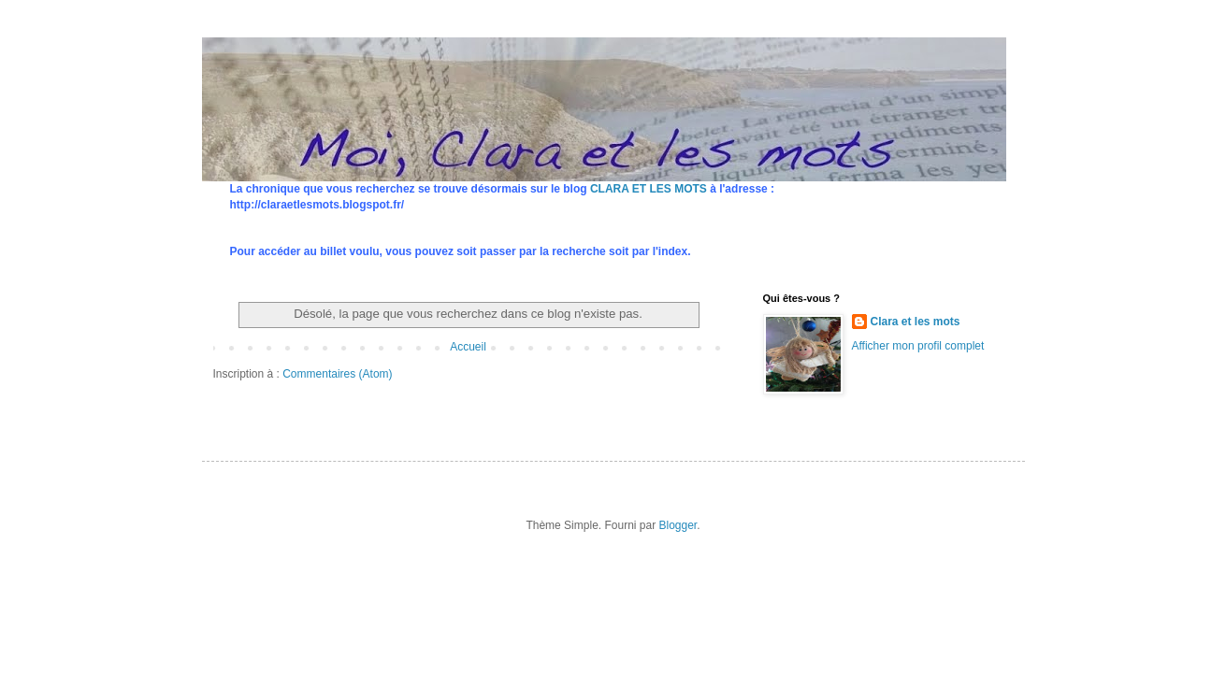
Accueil (468, 346)
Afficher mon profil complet (918, 345)
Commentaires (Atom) (337, 373)
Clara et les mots (915, 321)
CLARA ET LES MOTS (648, 188)
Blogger (678, 525)
